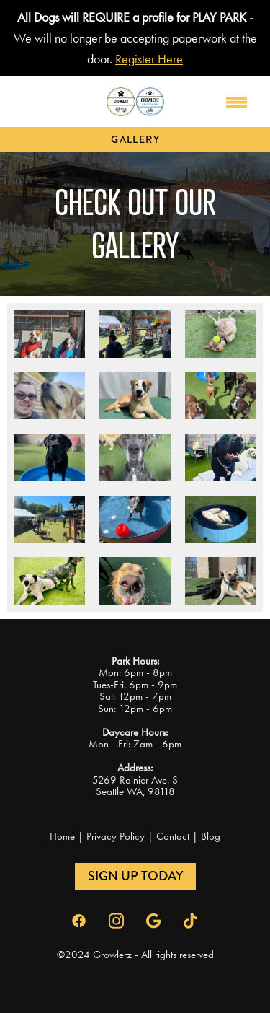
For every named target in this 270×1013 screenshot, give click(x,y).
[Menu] (237, 102)
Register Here (149, 59)
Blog (210, 836)
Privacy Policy (115, 836)
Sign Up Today (135, 876)
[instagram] (116, 921)
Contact (172, 836)
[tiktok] (191, 921)
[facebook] (79, 921)
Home (62, 836)
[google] (154, 921)
